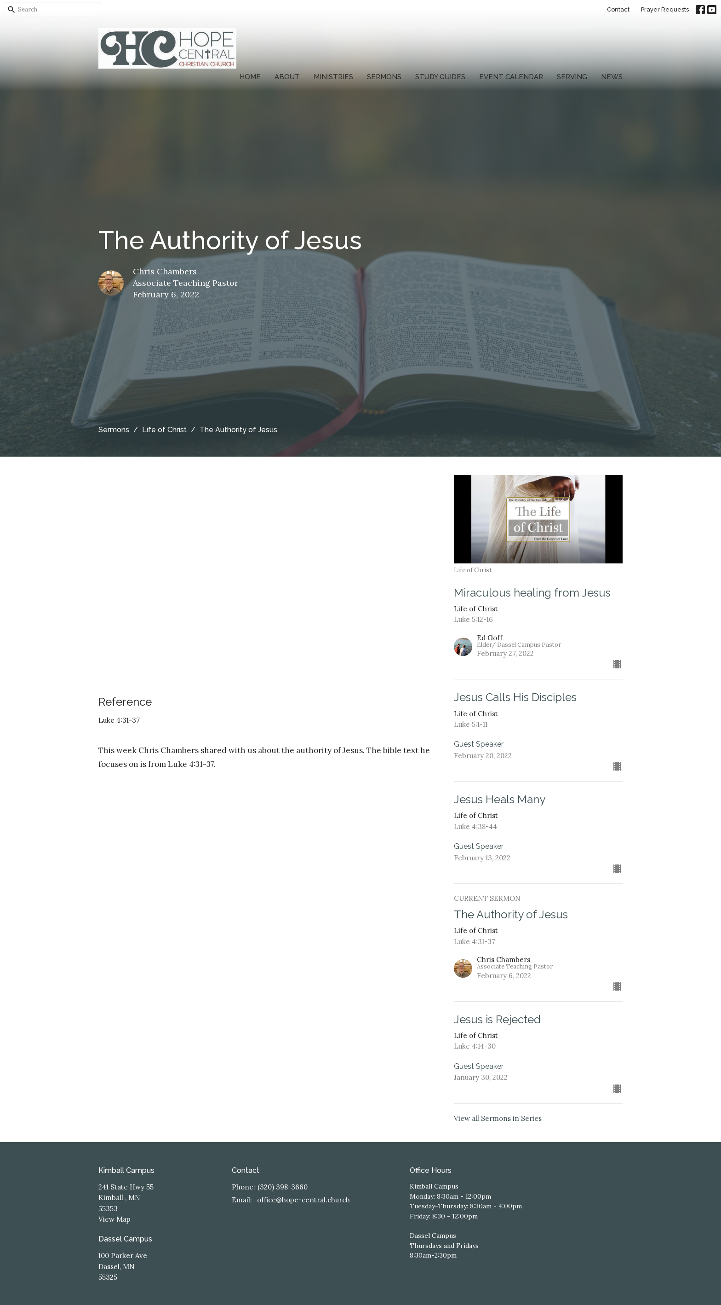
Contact (618, 9)
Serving (572, 77)
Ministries (333, 77)
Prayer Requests (665, 9)
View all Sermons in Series (498, 1118)
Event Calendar (511, 77)
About (287, 77)
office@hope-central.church (303, 1199)
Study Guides (440, 77)
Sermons (384, 77)
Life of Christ (164, 429)
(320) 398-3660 (283, 1187)
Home (250, 77)
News (612, 77)
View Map (114, 1219)
